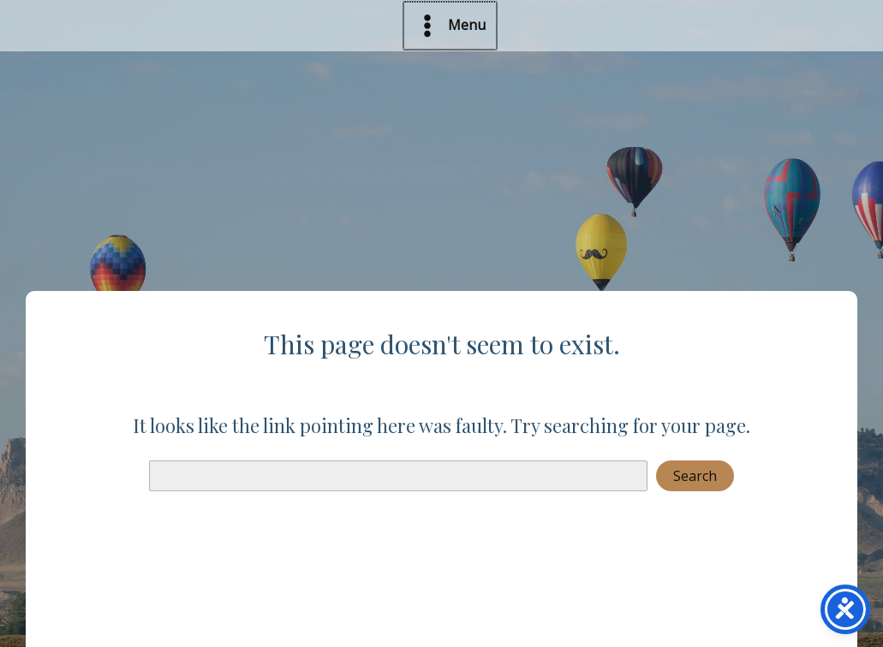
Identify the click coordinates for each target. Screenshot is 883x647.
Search (695, 475)
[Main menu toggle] (450, 26)
